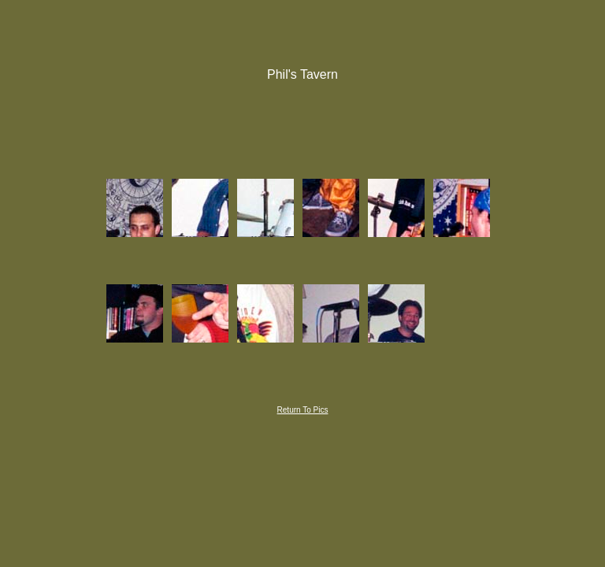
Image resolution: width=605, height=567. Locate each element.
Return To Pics (302, 410)
